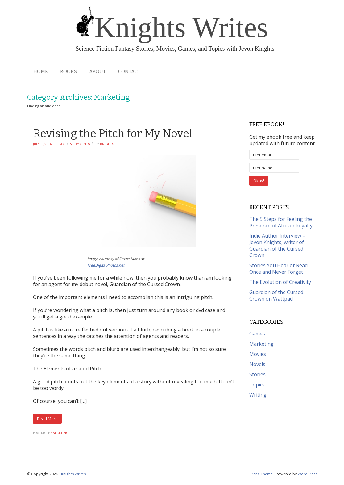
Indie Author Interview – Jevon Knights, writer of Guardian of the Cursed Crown (277, 245)
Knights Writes (73, 474)
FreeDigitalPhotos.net (105, 265)
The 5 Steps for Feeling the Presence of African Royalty (281, 222)
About (97, 71)
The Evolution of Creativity (280, 282)
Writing (258, 394)
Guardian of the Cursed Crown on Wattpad (276, 295)
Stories (257, 374)
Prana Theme (261, 474)
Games (257, 333)
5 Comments (80, 144)
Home (40, 71)
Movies (257, 354)
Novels (257, 364)
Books (68, 71)
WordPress (307, 474)
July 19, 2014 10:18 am (49, 144)
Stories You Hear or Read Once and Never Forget (278, 268)
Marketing (59, 433)
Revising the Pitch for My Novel (113, 133)
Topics (257, 384)
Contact (129, 71)
